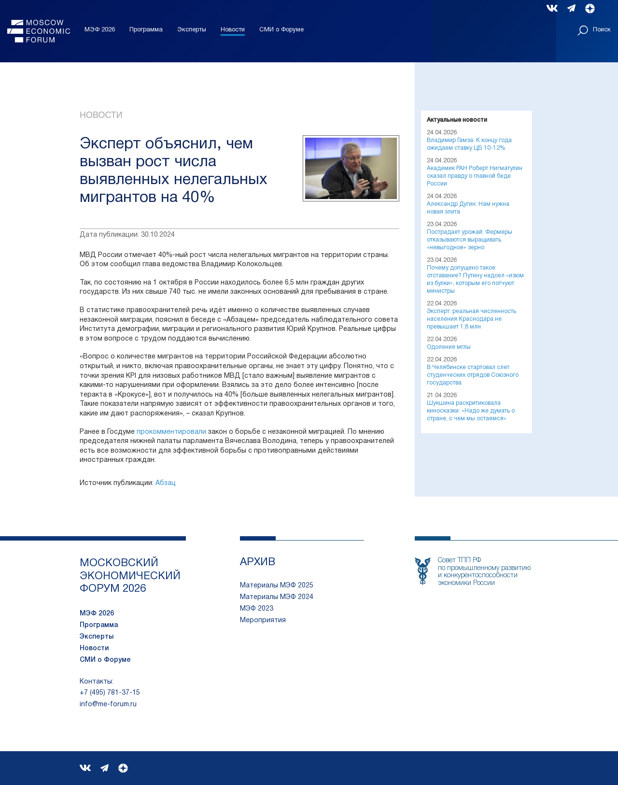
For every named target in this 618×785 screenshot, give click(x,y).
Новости (233, 30)
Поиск (594, 30)
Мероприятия (263, 620)
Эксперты (191, 30)
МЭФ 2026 (99, 30)
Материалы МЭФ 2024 (276, 597)
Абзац (165, 483)
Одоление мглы (449, 347)
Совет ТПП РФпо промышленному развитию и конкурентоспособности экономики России (484, 571)
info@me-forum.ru (108, 704)
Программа (146, 30)
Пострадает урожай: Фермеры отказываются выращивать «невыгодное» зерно (469, 239)
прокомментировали (171, 432)
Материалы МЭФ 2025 (276, 586)
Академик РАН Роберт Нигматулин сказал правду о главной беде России (474, 176)
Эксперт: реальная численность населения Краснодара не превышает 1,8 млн (471, 319)
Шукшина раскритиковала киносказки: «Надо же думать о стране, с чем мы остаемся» (471, 410)
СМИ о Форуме (281, 30)
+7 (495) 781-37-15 (110, 693)
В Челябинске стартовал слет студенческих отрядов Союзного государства (473, 375)
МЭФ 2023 (256, 609)
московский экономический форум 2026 (130, 576)
